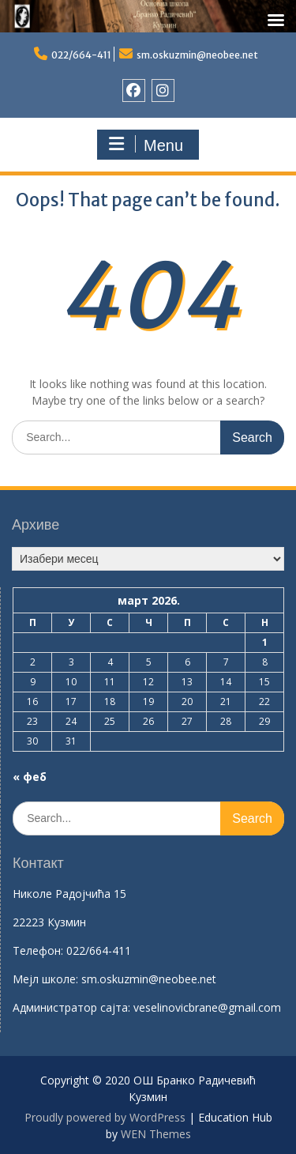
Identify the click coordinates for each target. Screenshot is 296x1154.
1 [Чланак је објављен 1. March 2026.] (265, 642)
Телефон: (38, 950)
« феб (30, 776)
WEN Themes (156, 1133)
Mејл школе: (45, 978)
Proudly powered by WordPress (104, 1117)
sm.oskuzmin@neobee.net (197, 55)
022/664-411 (81, 55)
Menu (146, 144)
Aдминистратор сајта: (73, 1007)
